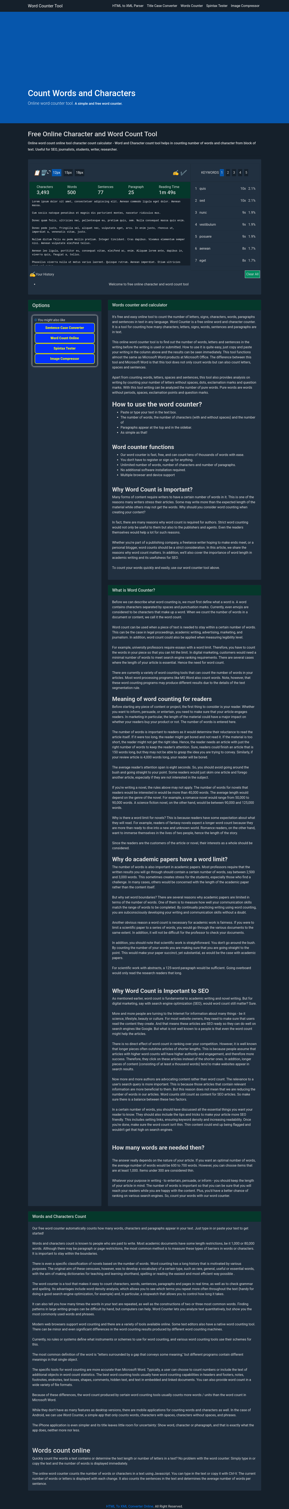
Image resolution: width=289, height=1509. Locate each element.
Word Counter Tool (45, 5)
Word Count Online (64, 338)
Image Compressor (245, 6)
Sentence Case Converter (64, 328)
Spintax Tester (216, 6)
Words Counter (192, 6)
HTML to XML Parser (128, 6)
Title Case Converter (162, 6)
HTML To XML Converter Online (129, 1506)
